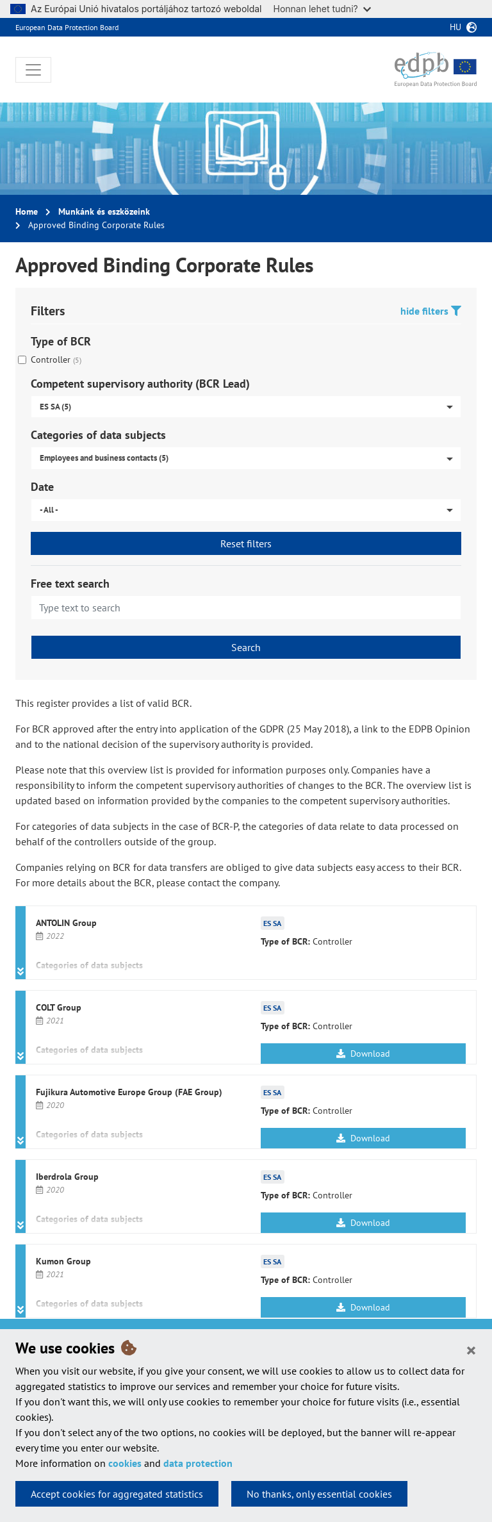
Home (26, 211)
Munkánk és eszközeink (104, 211)
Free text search (70, 583)
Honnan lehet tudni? (322, 8)
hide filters (430, 310)
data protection (198, 1463)
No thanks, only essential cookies (319, 1493)
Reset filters (246, 543)
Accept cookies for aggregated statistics (117, 1493)
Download (363, 1053)
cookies (125, 1463)
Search (246, 647)
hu (455, 27)
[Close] (471, 1349)
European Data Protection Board (67, 27)
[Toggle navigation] (33, 70)
